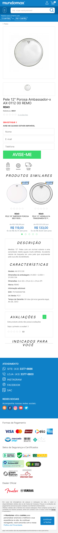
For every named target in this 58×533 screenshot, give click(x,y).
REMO (6, 107)
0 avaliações (23, 115)
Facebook (13, 385)
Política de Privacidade (13, 525)
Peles (6, 24)
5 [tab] (35, 234)
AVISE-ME (22, 154)
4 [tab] (32, 234)
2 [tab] (24, 234)
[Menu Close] (4, 10)
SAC (9, 390)
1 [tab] (20, 234)
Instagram (14, 379)
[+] (44, 317)
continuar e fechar (47, 520)
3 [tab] (28, 234)
